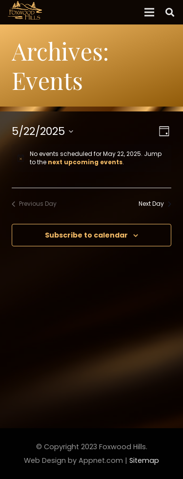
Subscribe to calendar (86, 235)
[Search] (170, 12)
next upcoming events (85, 162)
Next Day (155, 204)
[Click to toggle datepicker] (42, 131)
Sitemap (144, 460)
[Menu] (149, 12)
